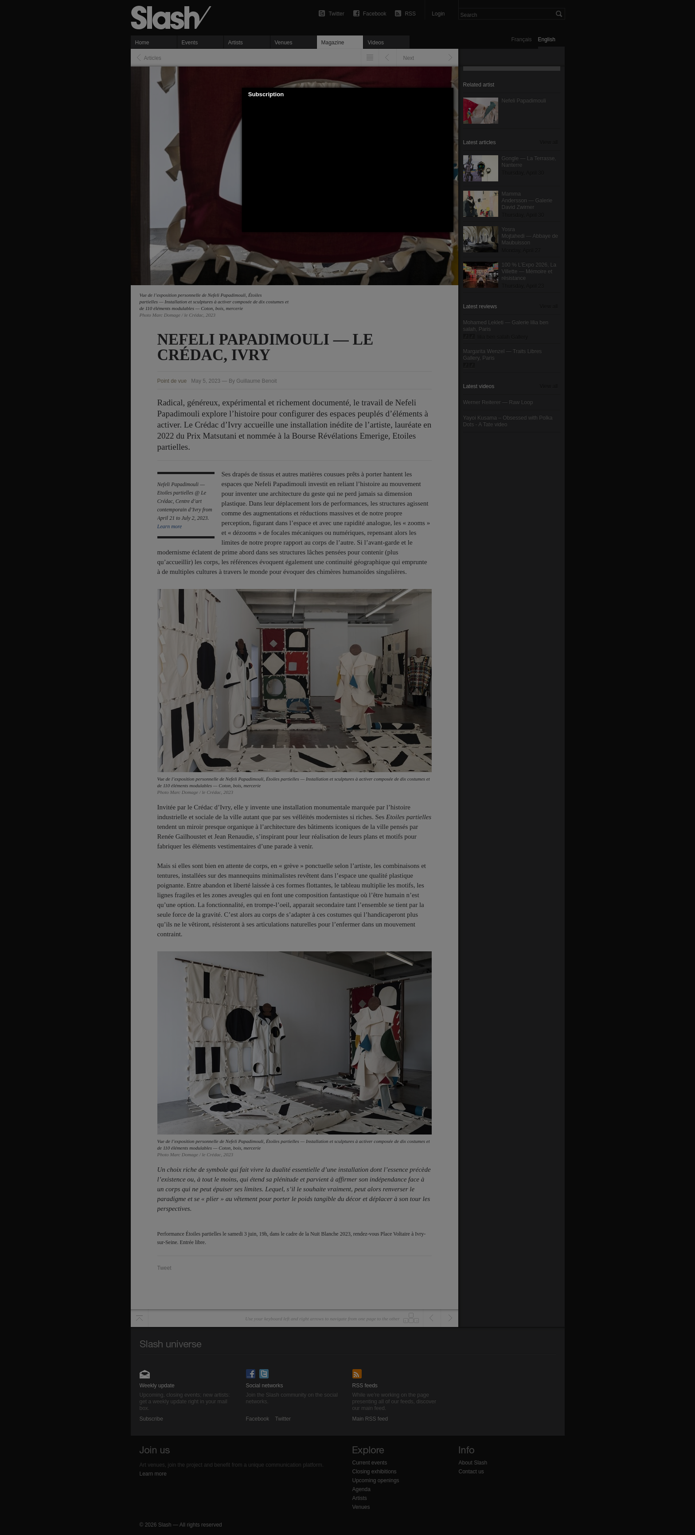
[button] (446, 94)
